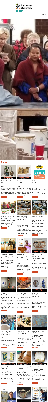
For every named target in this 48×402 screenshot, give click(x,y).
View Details (19, 235)
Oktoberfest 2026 (23, 331)
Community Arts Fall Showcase (24, 367)
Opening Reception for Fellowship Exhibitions (39, 294)
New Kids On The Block (38, 332)
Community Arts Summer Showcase (23, 294)
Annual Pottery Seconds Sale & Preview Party (22, 217)
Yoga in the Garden (7, 216)
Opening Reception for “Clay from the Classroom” (7, 256)
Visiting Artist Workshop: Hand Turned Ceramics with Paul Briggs (22, 257)
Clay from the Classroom (21, 181)
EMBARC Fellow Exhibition (37, 255)
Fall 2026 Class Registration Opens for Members (7, 333)
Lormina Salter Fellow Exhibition (7, 294)
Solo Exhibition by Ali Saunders (8, 367)
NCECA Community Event (39, 181)
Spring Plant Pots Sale (7, 181)
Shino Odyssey (37, 367)
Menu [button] (43, 14)
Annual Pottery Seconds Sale (37, 217)
